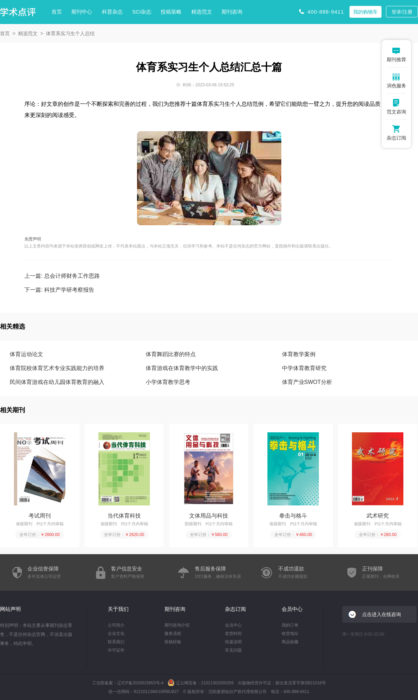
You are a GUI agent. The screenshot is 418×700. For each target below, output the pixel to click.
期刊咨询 (232, 12)
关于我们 (118, 609)
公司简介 (116, 625)
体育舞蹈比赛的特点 (171, 354)
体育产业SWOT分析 (307, 382)
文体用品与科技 (208, 516)
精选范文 (201, 12)
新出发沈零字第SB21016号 (300, 683)
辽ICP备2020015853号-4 (140, 683)
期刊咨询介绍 (177, 625)
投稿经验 (172, 641)
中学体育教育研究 (304, 368)
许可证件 (116, 650)
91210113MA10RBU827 (156, 691)
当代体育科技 (124, 516)
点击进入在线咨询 (381, 614)
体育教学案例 (298, 354)
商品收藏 (290, 641)
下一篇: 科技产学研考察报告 (59, 290)
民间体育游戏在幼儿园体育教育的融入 (57, 382)
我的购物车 (365, 12)
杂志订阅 (235, 609)
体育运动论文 (26, 354)
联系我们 (116, 641)
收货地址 (290, 633)
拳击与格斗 (293, 516)
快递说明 (233, 641)
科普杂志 (112, 12)
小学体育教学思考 (168, 382)
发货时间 (233, 633)
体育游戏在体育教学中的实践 (182, 368)
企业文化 (116, 633)
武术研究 (378, 516)
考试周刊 (40, 516)
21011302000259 (217, 683)
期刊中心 (81, 12)
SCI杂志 (141, 12)
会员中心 (233, 625)
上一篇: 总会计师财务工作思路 (62, 276)
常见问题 (233, 650)
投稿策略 (171, 12)
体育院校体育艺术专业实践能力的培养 (57, 368)
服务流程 (172, 633)
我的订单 (290, 625)
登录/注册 (402, 12)
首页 (56, 12)
